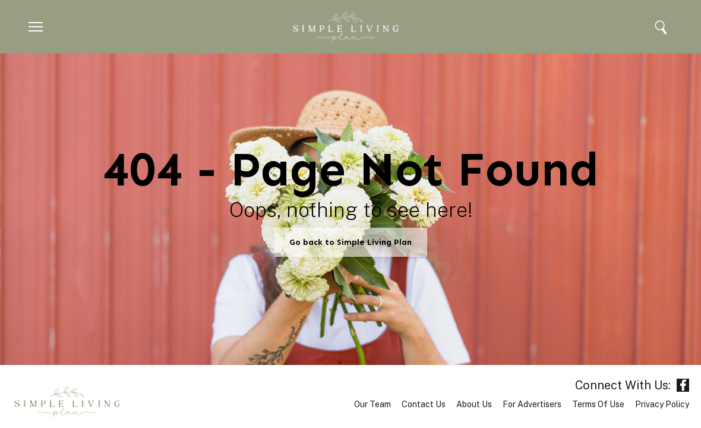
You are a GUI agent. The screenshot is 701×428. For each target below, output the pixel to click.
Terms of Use (598, 404)
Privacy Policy (662, 404)
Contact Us (424, 404)
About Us (474, 404)
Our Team (372, 404)
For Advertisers (532, 404)
